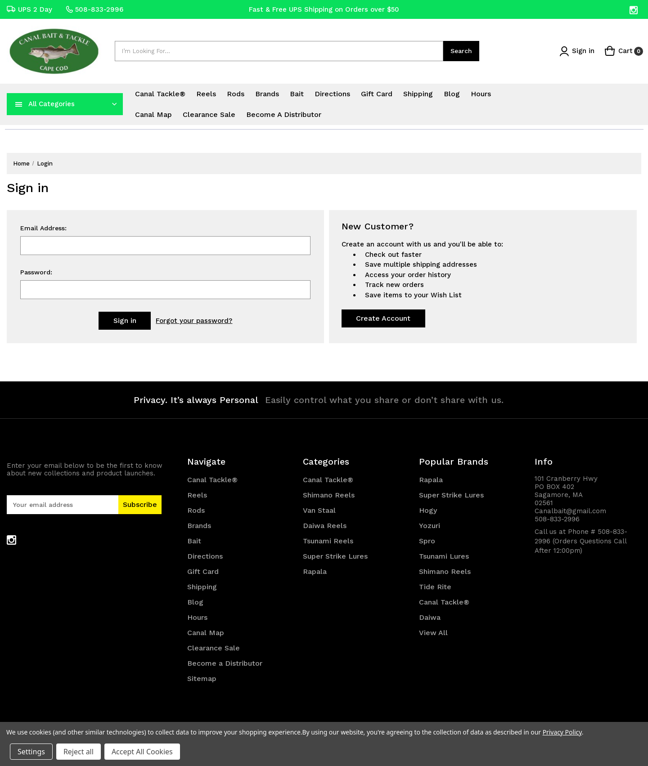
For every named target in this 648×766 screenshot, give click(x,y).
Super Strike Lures (335, 556)
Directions (332, 94)
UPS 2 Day (29, 9)
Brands (267, 94)
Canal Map (153, 114)
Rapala (315, 571)
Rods (235, 94)
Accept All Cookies (142, 752)
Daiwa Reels (324, 525)
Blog (452, 94)
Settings (31, 752)
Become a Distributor (283, 114)
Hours (481, 94)
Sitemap (201, 678)
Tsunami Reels (328, 541)
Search (461, 50)
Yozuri (429, 525)
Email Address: (43, 228)
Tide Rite (435, 586)
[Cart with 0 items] (623, 51)
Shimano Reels (329, 495)
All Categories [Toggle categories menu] (51, 104)
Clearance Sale (209, 114)
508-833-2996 (94, 9)
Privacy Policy (562, 732)
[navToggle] (19, 104)
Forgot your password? (194, 321)
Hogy (428, 510)
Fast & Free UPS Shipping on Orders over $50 (324, 9)
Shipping (418, 94)
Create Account (383, 318)
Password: (36, 272)
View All (433, 632)
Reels (206, 94)
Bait (297, 94)
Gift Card (376, 94)
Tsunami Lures (444, 556)
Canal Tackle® (160, 94)
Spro (427, 541)
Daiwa (430, 617)
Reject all (78, 752)
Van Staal (319, 510)
